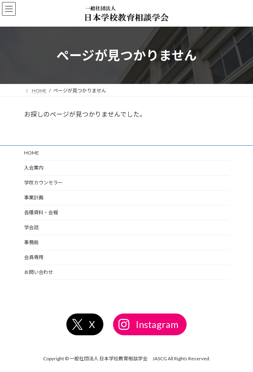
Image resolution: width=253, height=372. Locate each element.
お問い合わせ (38, 272)
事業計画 (33, 197)
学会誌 (31, 227)
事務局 (31, 242)
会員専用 (33, 257)
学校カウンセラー (43, 183)
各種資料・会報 (41, 212)
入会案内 (33, 168)
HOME (31, 153)
